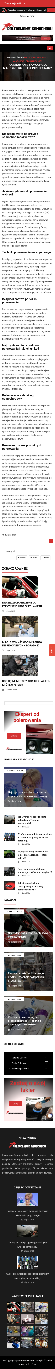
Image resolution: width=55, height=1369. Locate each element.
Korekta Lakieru (14, 912)
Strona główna (15, 58)
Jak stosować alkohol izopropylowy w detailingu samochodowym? (31, 886)
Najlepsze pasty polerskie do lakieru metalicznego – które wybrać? (33, 854)
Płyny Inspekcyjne (15, 771)
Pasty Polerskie (14, 955)
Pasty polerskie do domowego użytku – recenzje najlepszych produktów (26, 977)
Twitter (34, 557)
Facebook (22, 557)
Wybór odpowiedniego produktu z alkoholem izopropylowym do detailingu (35, 837)
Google (45, 557)
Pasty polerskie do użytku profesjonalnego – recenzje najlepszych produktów (24, 1021)
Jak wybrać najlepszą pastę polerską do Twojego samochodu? (32, 820)
